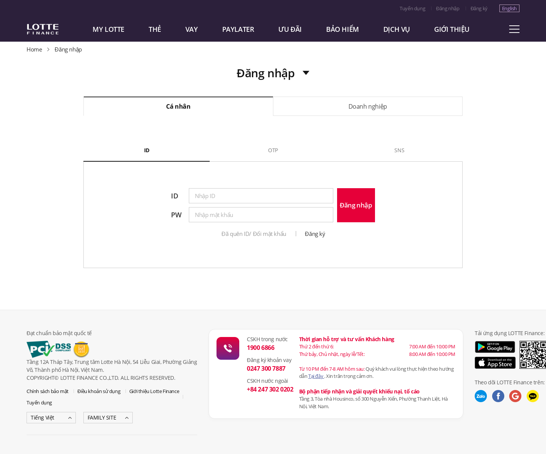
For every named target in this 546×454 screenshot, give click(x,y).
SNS (399, 150)
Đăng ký (479, 8)
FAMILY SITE (102, 417)
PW (176, 214)
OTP (273, 150)
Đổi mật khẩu (269, 233)
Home (34, 49)
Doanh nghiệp (367, 106)
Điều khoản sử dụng (98, 391)
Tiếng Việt (42, 417)
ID (146, 150)
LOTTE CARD (53, 29)
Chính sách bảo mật (48, 391)
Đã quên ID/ (236, 233)
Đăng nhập (447, 8)
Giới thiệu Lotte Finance (154, 391)
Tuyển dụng (412, 8)
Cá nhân (178, 106)
